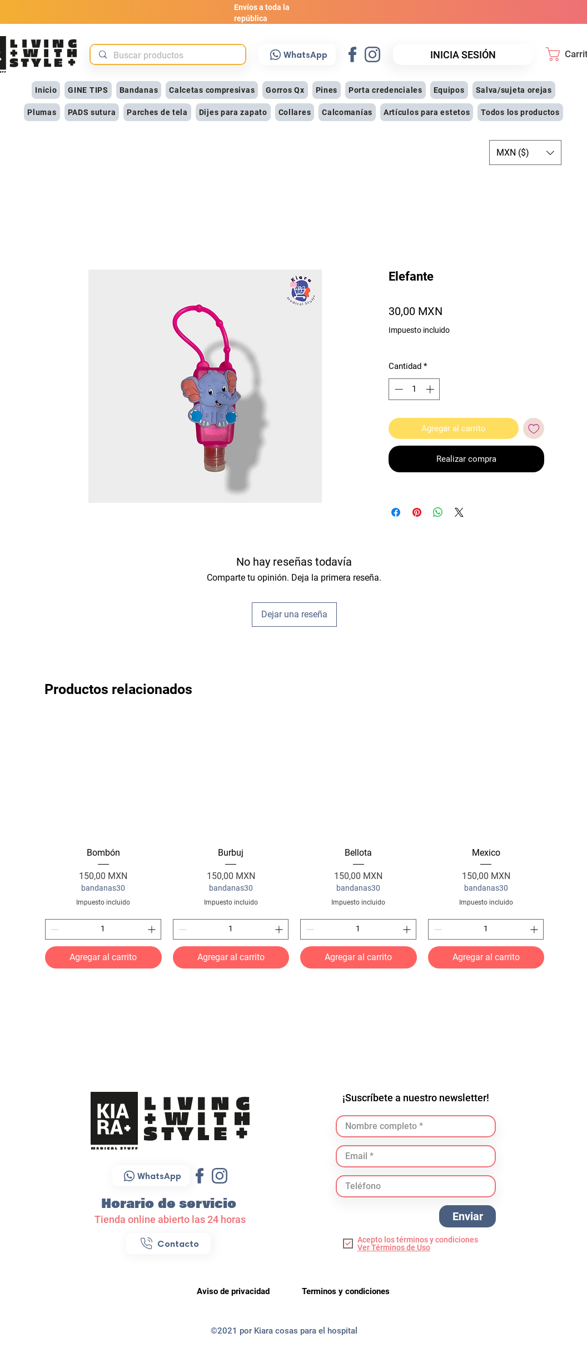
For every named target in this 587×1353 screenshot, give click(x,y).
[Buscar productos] (167, 56)
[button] (139, 90)
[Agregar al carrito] (103, 957)
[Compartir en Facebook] (395, 512)
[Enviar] (467, 1216)
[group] (294, 843)
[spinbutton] (103, 929)
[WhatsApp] (297, 54)
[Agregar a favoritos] (534, 429)
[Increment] (153, 929)
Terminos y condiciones (346, 1291)
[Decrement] (54, 929)
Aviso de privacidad (234, 1291)
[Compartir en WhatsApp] (438, 512)
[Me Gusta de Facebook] (496, 647)
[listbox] (525, 152)
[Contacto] (168, 1243)
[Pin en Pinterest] (417, 512)
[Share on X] (459, 512)
